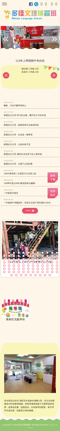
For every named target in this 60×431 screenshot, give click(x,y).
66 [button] (28, 269)
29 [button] (23, 259)
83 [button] (52, 272)
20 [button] (38, 256)
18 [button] (28, 256)
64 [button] (19, 269)
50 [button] (9, 265)
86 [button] (16, 275)
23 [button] (52, 256)
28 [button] (19, 259)
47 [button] (52, 262)
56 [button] (38, 265)
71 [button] (52, 269)
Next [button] (54, 38)
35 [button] (52, 259)
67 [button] (33, 269)
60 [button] (57, 265)
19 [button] (33, 256)
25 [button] (4, 259)
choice (30, 428)
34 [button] (47, 259)
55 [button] (33, 265)
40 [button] (19, 262)
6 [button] (28, 253)
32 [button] (38, 259)
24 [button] (57, 256)
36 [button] (57, 259)
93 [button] (50, 275)
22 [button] (47, 256)
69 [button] (42, 269)
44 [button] (38, 262)
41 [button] (23, 262)
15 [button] (14, 256)
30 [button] (28, 259)
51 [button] (14, 265)
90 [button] (35, 275)
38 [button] (9, 262)
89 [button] (31, 275)
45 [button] (42, 262)
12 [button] (57, 253)
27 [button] (14, 259)
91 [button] (40, 275)
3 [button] (14, 253)
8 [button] (38, 253)
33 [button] (42, 259)
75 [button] (14, 272)
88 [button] (26, 275)
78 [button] (28, 272)
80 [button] (38, 272)
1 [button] (4, 253)
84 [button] (57, 272)
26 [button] (9, 259)
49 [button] (4, 265)
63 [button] (14, 269)
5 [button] (23, 253)
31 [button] (33, 259)
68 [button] (38, 269)
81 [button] (42, 272)
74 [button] (9, 272)
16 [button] (19, 256)
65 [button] (23, 269)
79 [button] (33, 272)
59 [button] (52, 265)
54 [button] (28, 265)
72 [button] (57, 269)
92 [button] (45, 275)
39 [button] (14, 262)
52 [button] (19, 265)
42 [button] (28, 262)
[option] (30, 38)
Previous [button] (5, 38)
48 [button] (57, 262)
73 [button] (4, 272)
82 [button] (47, 272)
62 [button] (9, 269)
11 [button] (52, 253)
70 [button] (47, 269)
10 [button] (47, 253)
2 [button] (9, 253)
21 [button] (42, 256)
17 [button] (23, 256)
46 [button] (47, 262)
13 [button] (4, 256)
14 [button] (9, 256)
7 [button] (33, 253)
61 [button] (4, 269)
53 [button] (23, 265)
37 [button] (4, 262)
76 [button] (19, 272)
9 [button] (42, 253)
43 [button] (33, 262)
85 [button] (11, 275)
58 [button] (47, 265)
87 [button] (21, 275)
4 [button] (19, 253)
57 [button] (42, 265)
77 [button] (23, 272)
